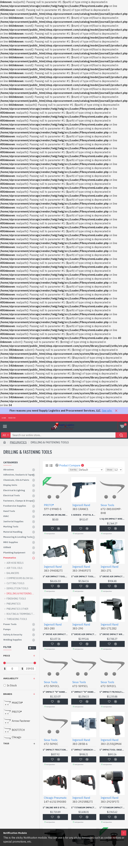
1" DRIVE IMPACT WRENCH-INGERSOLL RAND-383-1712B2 (112, 634)
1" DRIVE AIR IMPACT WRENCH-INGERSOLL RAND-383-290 (83, 634)
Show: (110, 469)
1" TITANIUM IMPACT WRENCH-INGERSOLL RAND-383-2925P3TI (112, 807)
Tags (6, 743)
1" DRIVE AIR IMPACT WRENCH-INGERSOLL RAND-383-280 (55, 634)
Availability (10, 678)
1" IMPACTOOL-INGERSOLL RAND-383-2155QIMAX (112, 750)
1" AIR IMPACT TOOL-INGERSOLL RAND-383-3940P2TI (83, 576)
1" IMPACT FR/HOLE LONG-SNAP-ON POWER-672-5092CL (112, 692)
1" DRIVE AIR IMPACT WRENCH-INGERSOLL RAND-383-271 (112, 576)
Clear (33, 648)
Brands (7, 694)
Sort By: (73, 469)
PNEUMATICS (18, 442)
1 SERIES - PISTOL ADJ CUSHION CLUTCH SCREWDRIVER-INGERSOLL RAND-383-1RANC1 (83, 515)
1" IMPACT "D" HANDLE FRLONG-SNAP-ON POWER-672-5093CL (55, 692)
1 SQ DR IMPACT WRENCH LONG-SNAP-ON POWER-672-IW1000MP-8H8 (112, 519)
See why (107, 410)
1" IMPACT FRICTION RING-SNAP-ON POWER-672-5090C (55, 750)
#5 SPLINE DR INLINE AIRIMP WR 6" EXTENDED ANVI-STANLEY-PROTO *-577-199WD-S (55, 515)
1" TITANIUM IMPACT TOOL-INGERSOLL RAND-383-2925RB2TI (83, 807)
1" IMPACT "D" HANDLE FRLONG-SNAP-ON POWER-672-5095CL (83, 692)
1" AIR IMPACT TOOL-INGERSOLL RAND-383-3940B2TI (55, 576)
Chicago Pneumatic (55, 797)
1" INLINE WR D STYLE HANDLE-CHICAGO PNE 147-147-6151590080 (55, 807)
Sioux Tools (107, 505)
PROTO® (49, 505)
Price (6, 655)
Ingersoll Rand (81, 505)
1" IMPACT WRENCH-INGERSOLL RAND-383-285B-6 (83, 750)
